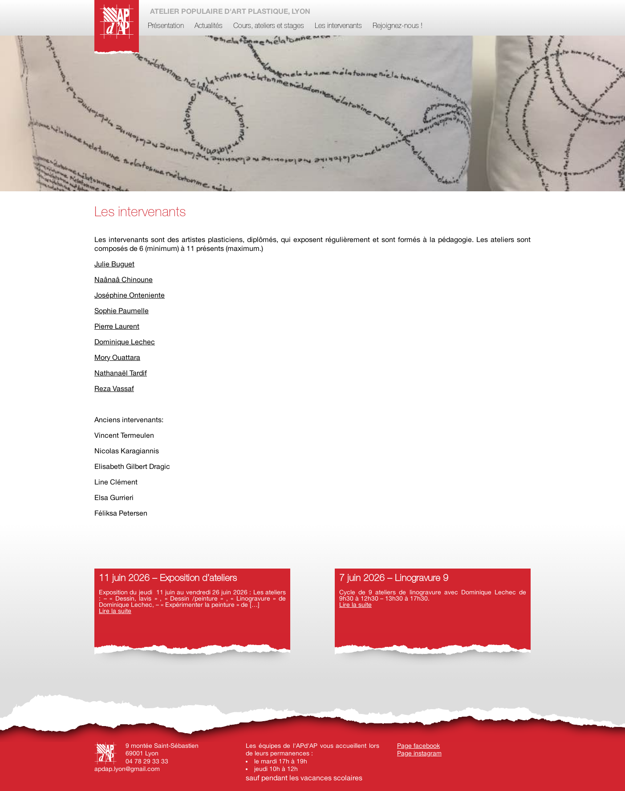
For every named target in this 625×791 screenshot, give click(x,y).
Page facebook (418, 745)
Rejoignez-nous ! (397, 26)
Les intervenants (338, 26)
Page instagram (419, 753)
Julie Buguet (114, 264)
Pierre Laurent (116, 326)
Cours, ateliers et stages (268, 26)
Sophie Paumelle (121, 311)
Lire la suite (115, 610)
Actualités (209, 26)
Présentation (166, 26)
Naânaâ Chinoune (123, 279)
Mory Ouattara (117, 357)
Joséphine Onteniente (129, 295)
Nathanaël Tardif (120, 373)
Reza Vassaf (114, 388)
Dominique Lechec (124, 342)
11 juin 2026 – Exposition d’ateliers (168, 578)
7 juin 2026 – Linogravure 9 (393, 578)
